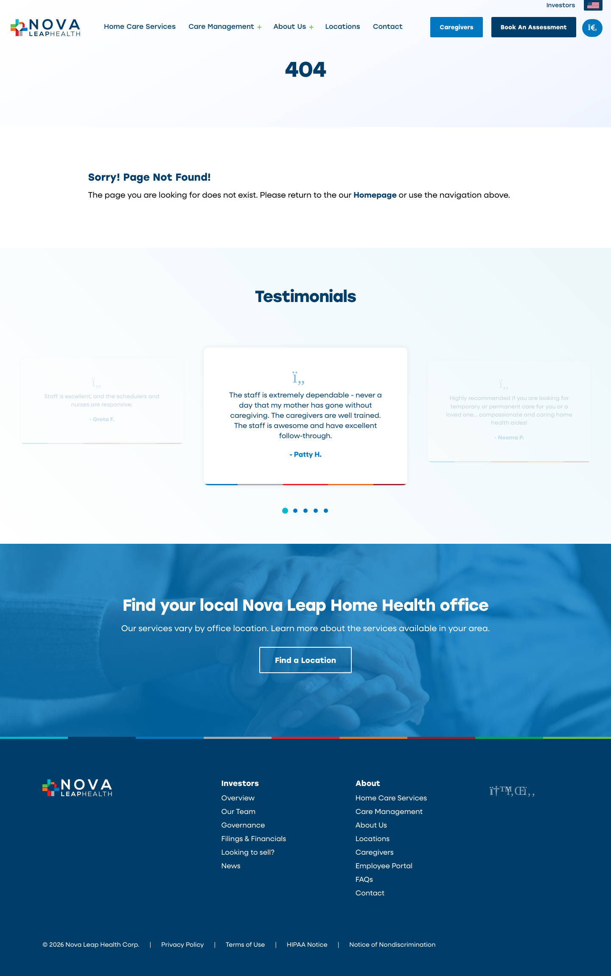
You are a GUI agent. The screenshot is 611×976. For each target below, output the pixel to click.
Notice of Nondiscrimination (392, 944)
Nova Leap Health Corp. (46, 27)
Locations (342, 26)
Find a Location (305, 660)
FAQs (364, 879)
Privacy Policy (182, 944)
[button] (285, 516)
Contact (388, 26)
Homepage (375, 194)
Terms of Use (245, 944)
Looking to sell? (248, 852)
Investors (561, 5)
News (231, 865)
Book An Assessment (534, 27)
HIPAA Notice (307, 944)
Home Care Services (140, 26)
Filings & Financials (253, 838)
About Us (371, 825)
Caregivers (457, 27)
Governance (243, 825)
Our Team (238, 811)
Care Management (389, 811)
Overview (238, 798)
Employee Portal (384, 865)
